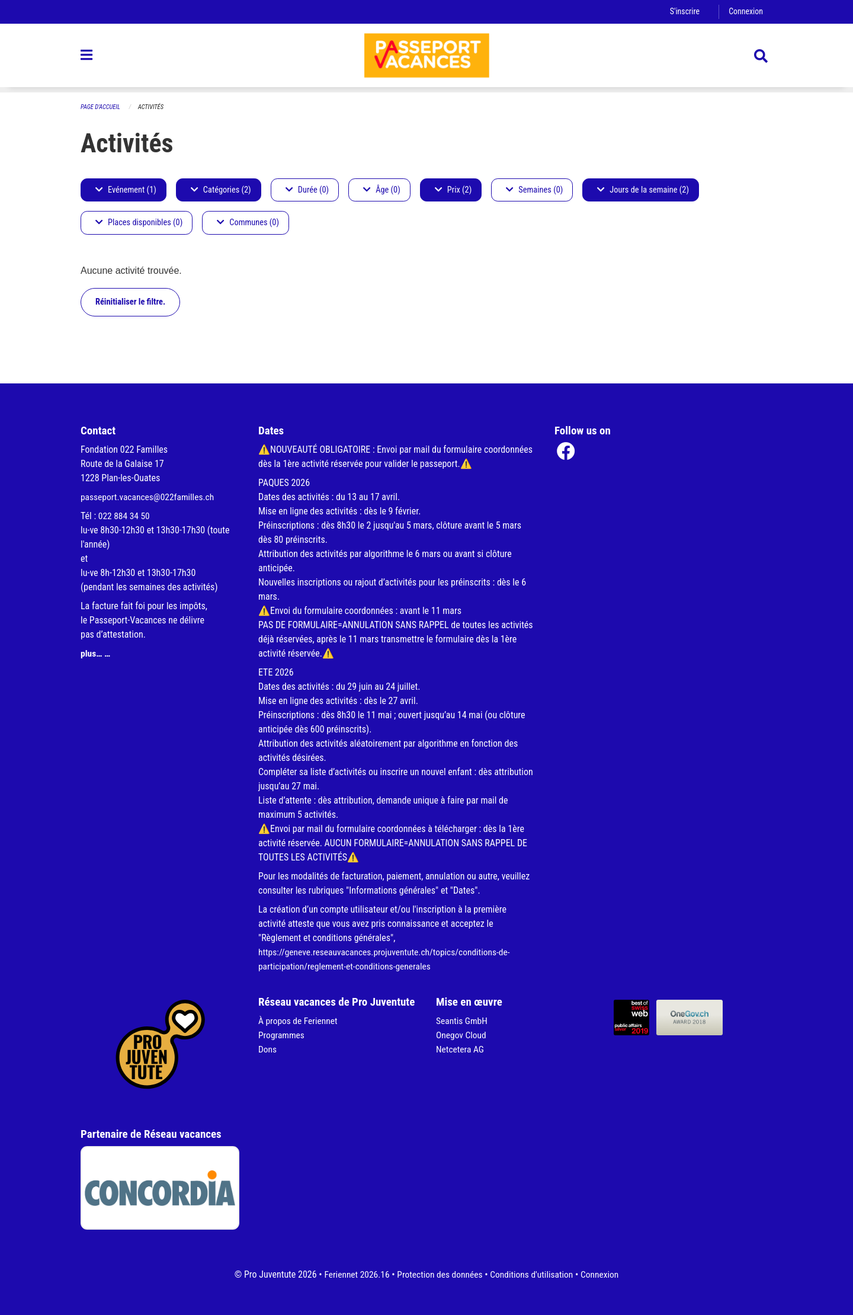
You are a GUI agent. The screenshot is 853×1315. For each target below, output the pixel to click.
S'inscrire (683, 12)
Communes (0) (248, 223)
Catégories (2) (221, 190)
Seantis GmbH (462, 1020)
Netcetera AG (461, 1049)
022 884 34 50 (125, 515)
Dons (267, 1049)
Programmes (282, 1035)
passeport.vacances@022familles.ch (150, 497)
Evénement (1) (125, 190)
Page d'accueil (101, 107)
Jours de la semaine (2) (643, 190)
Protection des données (439, 1274)
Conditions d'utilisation (533, 1274)
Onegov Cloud (462, 1035)
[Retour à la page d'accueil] (426, 58)
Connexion (745, 12)
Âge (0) (381, 190)
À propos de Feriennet (299, 1020)
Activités (153, 107)
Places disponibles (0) (138, 223)
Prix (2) (453, 190)
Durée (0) (307, 190)
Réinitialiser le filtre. (130, 302)
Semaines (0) (534, 190)
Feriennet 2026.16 (353, 1274)
